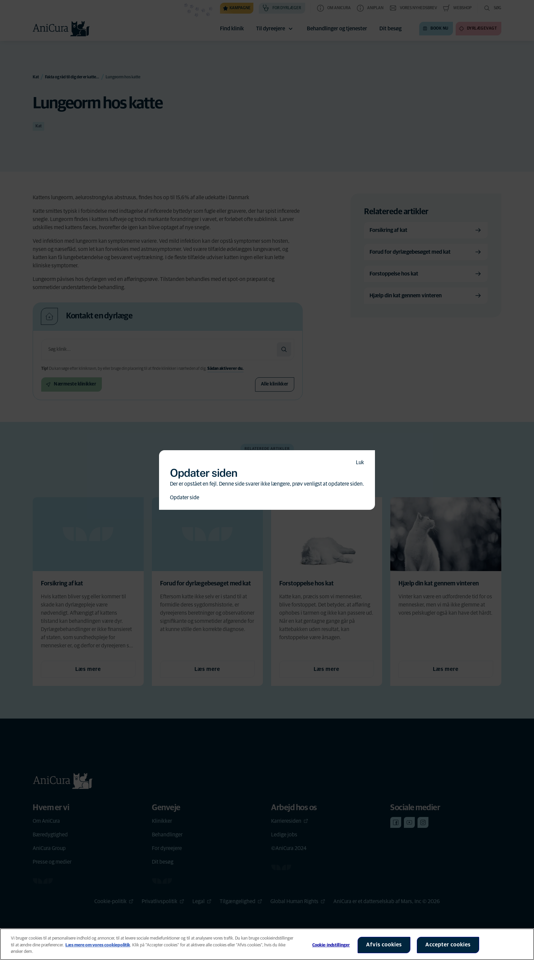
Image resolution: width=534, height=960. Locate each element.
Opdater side (184, 497)
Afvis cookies (384, 944)
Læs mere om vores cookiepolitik (97, 945)
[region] (267, 944)
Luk (360, 462)
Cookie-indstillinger (331, 945)
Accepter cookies (448, 944)
